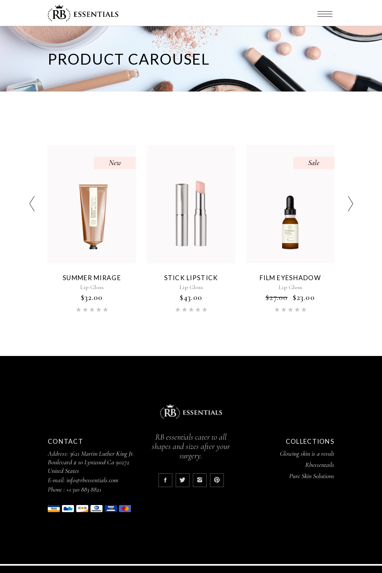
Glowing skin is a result (307, 453)
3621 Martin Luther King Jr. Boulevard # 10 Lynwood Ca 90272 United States (91, 462)
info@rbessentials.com (92, 480)
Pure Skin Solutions (311, 476)
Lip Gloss (92, 287)
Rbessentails (319, 465)
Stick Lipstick (191, 278)
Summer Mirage (92, 278)
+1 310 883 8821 (83, 489)
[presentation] (31, 205)
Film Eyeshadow (290, 278)
